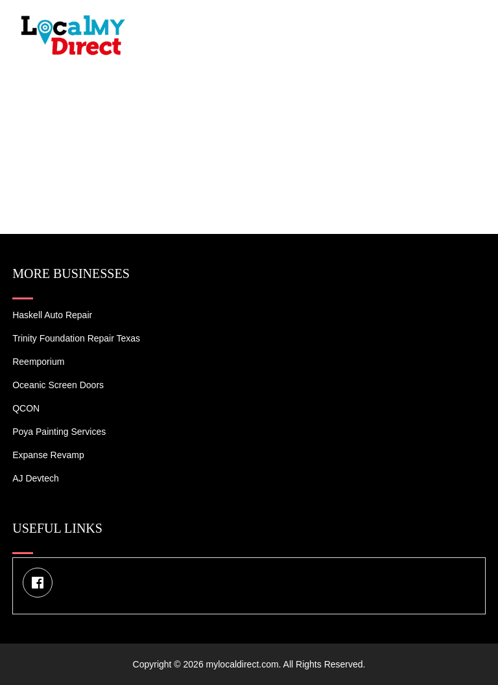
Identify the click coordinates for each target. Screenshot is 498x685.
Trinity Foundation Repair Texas (76, 338)
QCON (26, 408)
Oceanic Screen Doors (58, 385)
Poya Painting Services (59, 431)
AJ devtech (35, 478)
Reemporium (38, 361)
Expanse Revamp (48, 455)
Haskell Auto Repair (52, 315)
